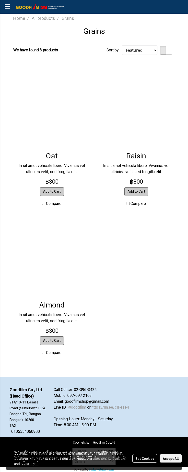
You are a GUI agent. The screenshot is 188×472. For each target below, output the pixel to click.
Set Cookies (145, 458)
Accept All (171, 458)
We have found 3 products (35, 50)
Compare (53, 203)
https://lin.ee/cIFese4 (110, 407)
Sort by (114, 50)
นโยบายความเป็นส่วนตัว (110, 458)
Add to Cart (52, 191)
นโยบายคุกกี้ (29, 463)
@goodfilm (77, 407)
